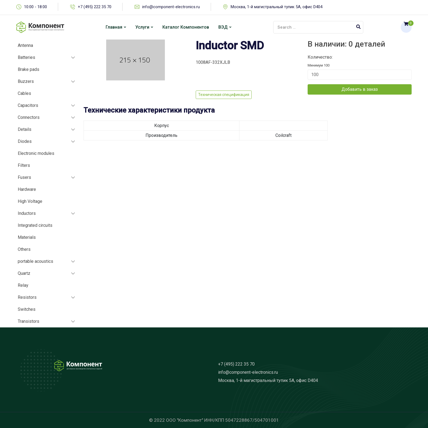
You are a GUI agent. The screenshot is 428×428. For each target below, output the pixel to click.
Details (24, 129)
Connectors (29, 117)
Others (24, 249)
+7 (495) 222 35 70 (94, 6)
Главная (114, 27)
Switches (26, 309)
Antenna (25, 45)
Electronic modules (36, 153)
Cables (24, 93)
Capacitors (28, 105)
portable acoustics (35, 261)
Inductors (27, 213)
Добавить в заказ (359, 89)
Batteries (26, 57)
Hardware (27, 189)
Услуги (142, 27)
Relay (23, 285)
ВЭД (223, 27)
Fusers (24, 177)
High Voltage (30, 201)
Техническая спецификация (223, 94)
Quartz (24, 273)
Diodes (25, 141)
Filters (24, 165)
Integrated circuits (35, 225)
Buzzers (26, 81)
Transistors (28, 321)
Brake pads (28, 69)
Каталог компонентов (185, 27)
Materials (27, 237)
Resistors (27, 297)
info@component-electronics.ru (171, 6)
